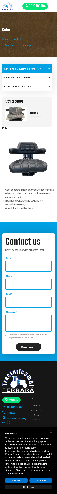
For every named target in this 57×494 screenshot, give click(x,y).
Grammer (34, 111)
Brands (36, 403)
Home (5, 39)
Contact (36, 417)
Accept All (41, 480)
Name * (9, 255)
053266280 (11, 410)
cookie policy (29, 447)
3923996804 (37, 6)
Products (17, 39)
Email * (9, 291)
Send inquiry (28, 344)
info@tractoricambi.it (14, 404)
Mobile (9, 273)
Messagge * (11, 309)
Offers (36, 412)
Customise (28, 487)
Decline (16, 480)
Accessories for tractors (18, 45)
